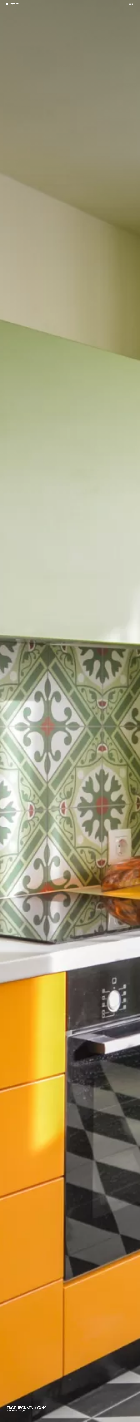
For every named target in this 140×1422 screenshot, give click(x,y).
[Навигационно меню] (131, 3)
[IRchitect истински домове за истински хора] (12, 4)
